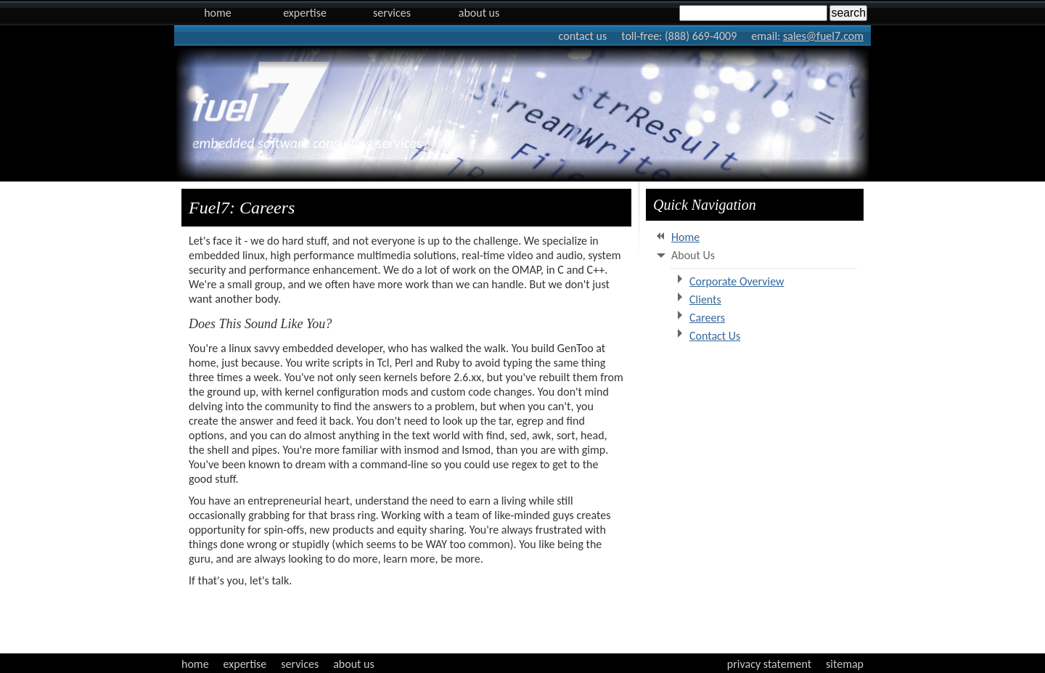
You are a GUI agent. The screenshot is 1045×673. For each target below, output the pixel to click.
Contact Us (714, 336)
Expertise (305, 13)
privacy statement (769, 664)
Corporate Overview (736, 281)
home (195, 664)
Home (217, 13)
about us (353, 664)
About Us (479, 13)
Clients (705, 299)
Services (392, 13)
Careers (707, 318)
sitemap (845, 664)
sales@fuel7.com (823, 36)
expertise (245, 664)
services (300, 664)
